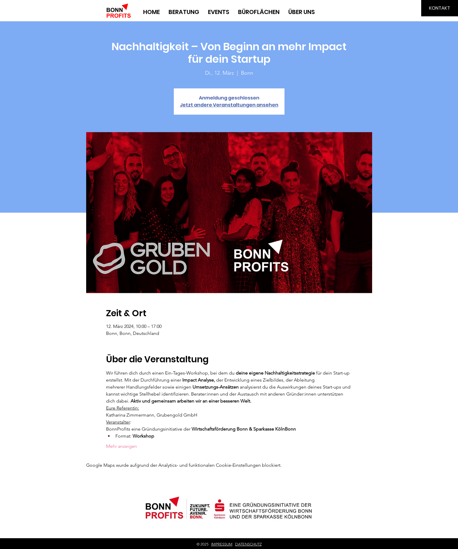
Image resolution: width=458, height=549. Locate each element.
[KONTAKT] (439, 8)
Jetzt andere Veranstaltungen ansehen (229, 105)
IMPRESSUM (222, 544)
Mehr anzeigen (121, 446)
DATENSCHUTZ (248, 544)
